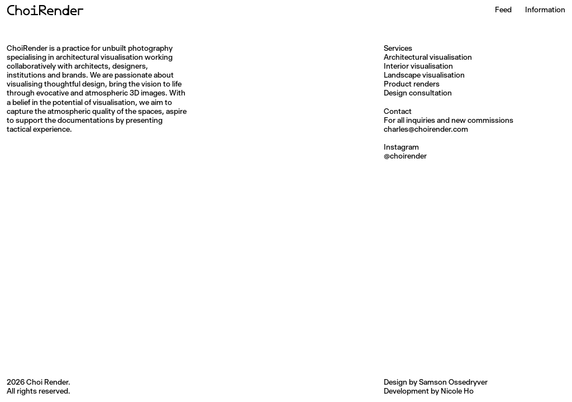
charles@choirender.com (426, 129)
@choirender (405, 155)
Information (545, 9)
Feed (503, 9)
